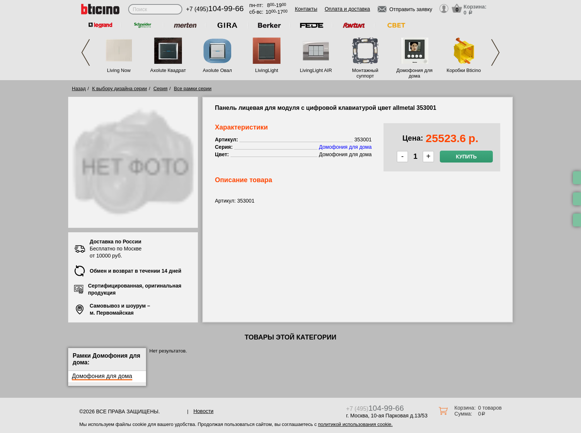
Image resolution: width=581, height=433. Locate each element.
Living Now (119, 70)
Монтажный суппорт (365, 73)
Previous (85, 52)
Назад (79, 88)
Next (495, 52)
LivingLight (266, 70)
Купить (466, 157)
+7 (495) (215, 9)
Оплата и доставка (347, 9)
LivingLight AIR (316, 70)
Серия (160, 88)
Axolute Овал (217, 70)
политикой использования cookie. (355, 424)
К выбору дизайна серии (119, 88)
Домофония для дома (414, 73)
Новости (203, 411)
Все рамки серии (192, 88)
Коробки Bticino (463, 70)
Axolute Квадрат (168, 70)
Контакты (306, 9)
